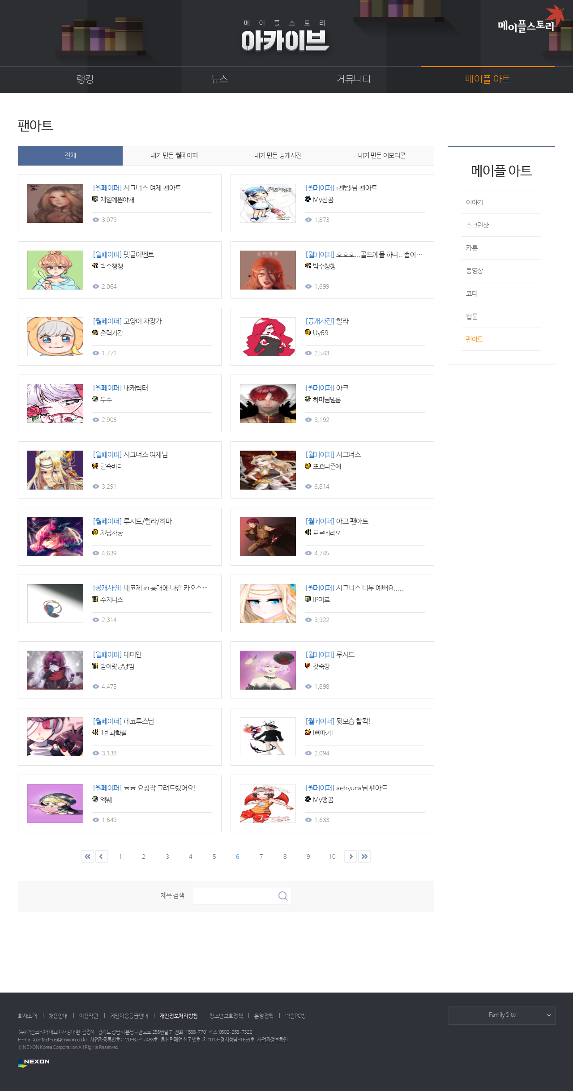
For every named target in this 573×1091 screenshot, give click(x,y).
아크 (326, 388)
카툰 (471, 248)
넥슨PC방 (295, 1016)
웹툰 (471, 316)
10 (332, 857)
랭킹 (85, 79)
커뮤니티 (353, 79)
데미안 (117, 655)
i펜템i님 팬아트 (341, 188)
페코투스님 (123, 721)
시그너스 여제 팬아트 (136, 188)
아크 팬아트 (336, 521)
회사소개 (27, 1016)
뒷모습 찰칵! (338, 721)
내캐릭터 (120, 388)
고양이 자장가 (127, 321)
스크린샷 (477, 225)
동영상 (474, 271)
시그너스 (332, 455)
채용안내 (58, 1016)
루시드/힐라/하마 (132, 521)
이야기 (474, 202)
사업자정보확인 (272, 1040)
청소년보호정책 (226, 1016)
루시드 (330, 655)
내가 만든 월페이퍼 (174, 155)
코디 (471, 294)
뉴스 (219, 79)
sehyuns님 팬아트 (346, 788)
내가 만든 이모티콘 (382, 155)
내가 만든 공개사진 (278, 155)
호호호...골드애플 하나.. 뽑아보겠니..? (374, 255)
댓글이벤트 (123, 255)
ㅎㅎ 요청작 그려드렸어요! (144, 788)
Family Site (502, 1015)
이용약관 (88, 1016)
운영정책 (264, 1016)
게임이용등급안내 (129, 1016)
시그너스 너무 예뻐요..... (354, 588)
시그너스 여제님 (129, 455)
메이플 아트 (487, 79)
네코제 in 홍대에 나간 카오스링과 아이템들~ (168, 588)
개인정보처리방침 (179, 1016)
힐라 (326, 321)
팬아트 (474, 339)
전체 (70, 155)
